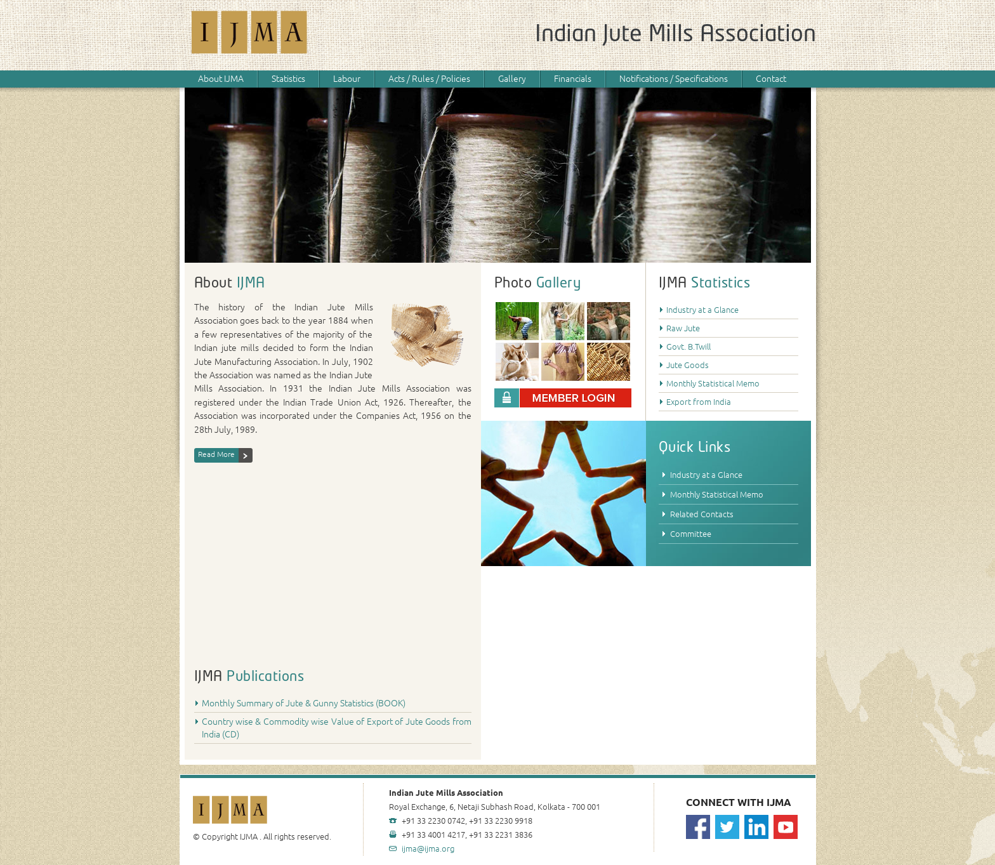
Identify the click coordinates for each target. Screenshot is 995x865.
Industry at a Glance (702, 309)
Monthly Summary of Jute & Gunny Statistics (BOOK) (303, 703)
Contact (771, 79)
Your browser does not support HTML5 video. (332, 558)
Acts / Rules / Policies (429, 79)
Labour (346, 79)
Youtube (786, 827)
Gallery (512, 79)
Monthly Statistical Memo (713, 383)
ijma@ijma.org (428, 848)
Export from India (698, 401)
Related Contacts (702, 514)
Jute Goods (687, 364)
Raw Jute (683, 328)
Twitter (727, 827)
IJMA (250, 35)
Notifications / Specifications (673, 79)
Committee (690, 533)
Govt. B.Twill (688, 346)
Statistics (288, 79)
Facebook (698, 827)
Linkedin (756, 827)
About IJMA (221, 79)
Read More (216, 454)
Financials (572, 79)
